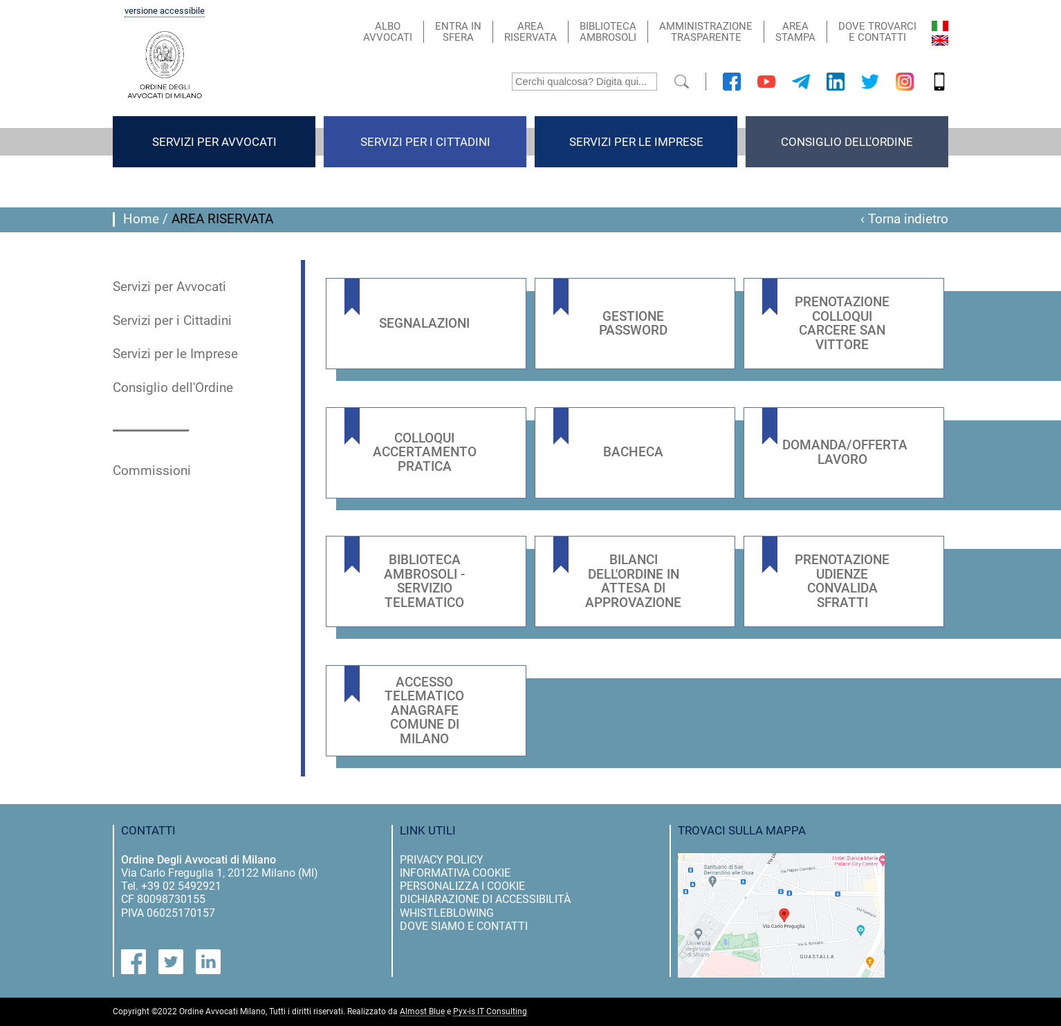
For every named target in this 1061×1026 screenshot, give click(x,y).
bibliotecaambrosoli (608, 32)
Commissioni (152, 470)
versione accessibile (164, 11)
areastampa (795, 32)
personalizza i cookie (462, 886)
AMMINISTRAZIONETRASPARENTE (706, 32)
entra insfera (458, 32)
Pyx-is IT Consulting (490, 1011)
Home (141, 219)
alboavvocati (387, 32)
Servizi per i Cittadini (425, 142)
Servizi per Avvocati (214, 142)
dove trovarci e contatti (877, 32)
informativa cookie (455, 872)
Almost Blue (422, 1011)
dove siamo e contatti (464, 926)
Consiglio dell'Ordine (847, 142)
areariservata (530, 32)
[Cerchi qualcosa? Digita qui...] (584, 82)
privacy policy (441, 859)
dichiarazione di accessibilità (485, 899)
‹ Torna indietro (904, 219)
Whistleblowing (447, 913)
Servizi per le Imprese (636, 142)
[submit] (681, 81)
